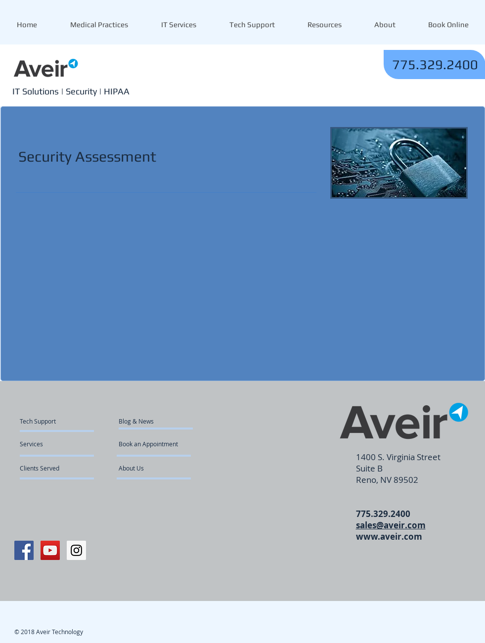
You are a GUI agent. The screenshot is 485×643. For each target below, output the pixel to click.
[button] (324, 25)
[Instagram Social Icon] (76, 550)
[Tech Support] (43, 421)
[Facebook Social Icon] (24, 550)
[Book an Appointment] (149, 443)
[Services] (48, 443)
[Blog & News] (147, 421)
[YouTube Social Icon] (50, 550)
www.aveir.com (389, 536)
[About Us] (156, 468)
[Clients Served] (46, 468)
